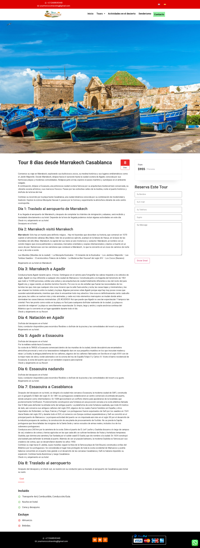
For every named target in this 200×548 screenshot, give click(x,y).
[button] (101, 14)
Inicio (90, 14)
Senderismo (145, 14)
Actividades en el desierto (122, 14)
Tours (100, 14)
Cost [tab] (22, 479)
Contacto (159, 14)
